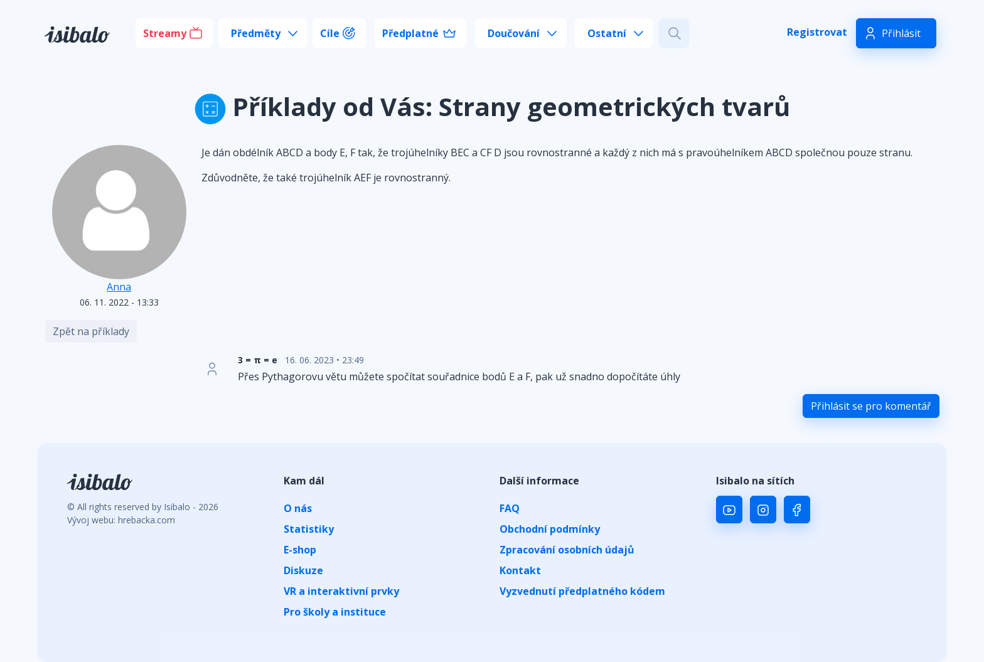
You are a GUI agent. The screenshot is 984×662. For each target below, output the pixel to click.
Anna (119, 287)
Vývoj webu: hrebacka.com (121, 520)
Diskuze (303, 570)
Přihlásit (901, 33)
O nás (298, 508)
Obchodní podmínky (550, 529)
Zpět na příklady (91, 331)
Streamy (164, 33)
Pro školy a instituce (335, 612)
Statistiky (309, 529)
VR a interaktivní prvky (341, 591)
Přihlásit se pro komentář (871, 406)
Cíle (330, 33)
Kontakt (520, 570)
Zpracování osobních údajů (567, 550)
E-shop (300, 550)
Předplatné (410, 33)
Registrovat (817, 32)
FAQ (510, 508)
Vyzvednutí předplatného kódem (582, 591)
